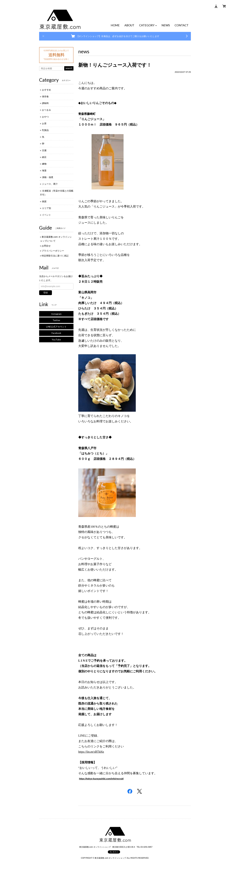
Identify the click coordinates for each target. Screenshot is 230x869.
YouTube (56, 339)
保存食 (45, 96)
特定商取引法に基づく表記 (55, 255)
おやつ (45, 116)
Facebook (56, 333)
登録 (45, 292)
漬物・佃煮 (47, 177)
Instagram (56, 313)
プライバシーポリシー (53, 250)
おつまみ (46, 110)
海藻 (44, 170)
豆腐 (44, 150)
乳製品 (45, 130)
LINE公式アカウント (56, 326)
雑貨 (44, 201)
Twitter (56, 320)
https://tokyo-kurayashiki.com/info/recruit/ (101, 778)
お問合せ (46, 246)
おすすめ (46, 90)
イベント (46, 215)
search (68, 68)
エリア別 (46, 208)
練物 (44, 164)
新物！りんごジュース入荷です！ (114, 65)
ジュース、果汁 (50, 184)
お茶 (44, 123)
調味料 (45, 103)
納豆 (44, 157)
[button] (148, 25)
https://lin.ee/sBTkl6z (91, 751)
